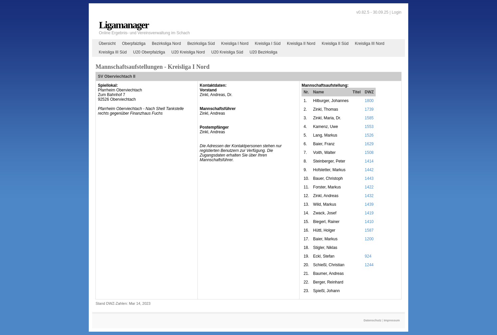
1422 (369, 187)
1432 (369, 195)
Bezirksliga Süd (201, 43)
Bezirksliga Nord (166, 43)
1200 (369, 239)
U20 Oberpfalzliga (149, 52)
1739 (369, 109)
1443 (369, 178)
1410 (369, 221)
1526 (369, 135)
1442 (369, 170)
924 (368, 256)
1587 (369, 230)
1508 (369, 152)
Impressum (392, 320)
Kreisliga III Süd (113, 52)
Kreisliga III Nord (370, 43)
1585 (369, 118)
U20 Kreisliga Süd (227, 52)
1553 (369, 126)
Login (396, 12)
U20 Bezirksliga (263, 52)
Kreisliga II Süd (335, 43)
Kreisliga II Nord (301, 43)
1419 (369, 213)
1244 (369, 265)
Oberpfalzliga (134, 43)
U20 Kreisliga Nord (188, 52)
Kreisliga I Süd (268, 43)
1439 (369, 204)
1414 (369, 161)
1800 (369, 100)
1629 (369, 144)
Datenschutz (373, 320)
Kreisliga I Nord (234, 43)
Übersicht (107, 43)
